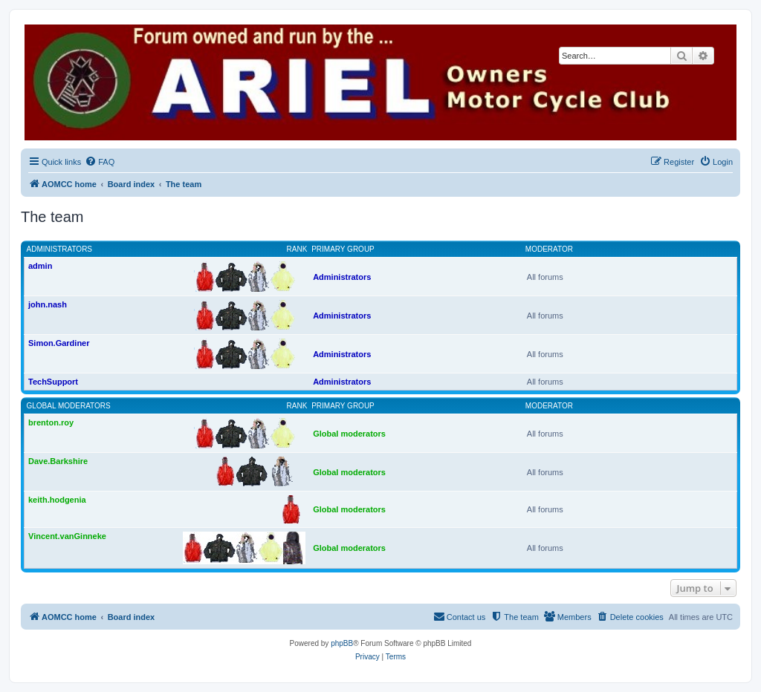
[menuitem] (99, 162)
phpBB (342, 643)
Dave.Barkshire (58, 461)
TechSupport (53, 381)
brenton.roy (51, 422)
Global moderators (69, 406)
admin (40, 265)
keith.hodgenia (57, 499)
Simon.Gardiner (59, 343)
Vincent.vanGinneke (67, 536)
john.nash (47, 304)
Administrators (60, 249)
